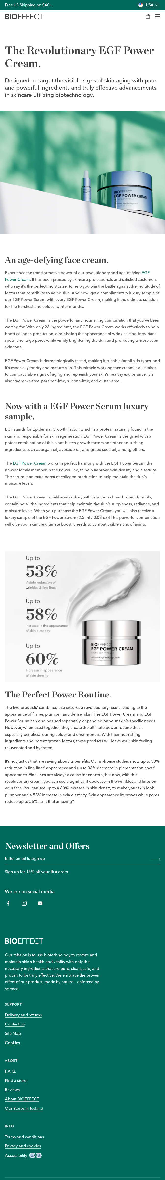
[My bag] (148, 16)
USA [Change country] (149, 5)
